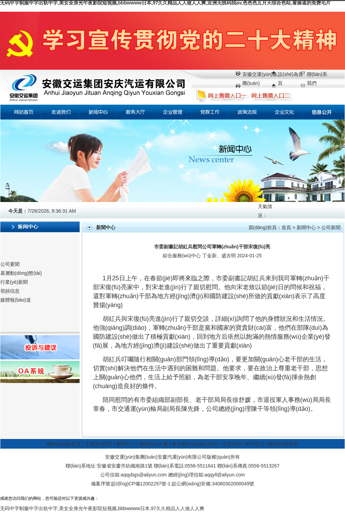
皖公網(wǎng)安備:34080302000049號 (213, 483)
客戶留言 (254, 444)
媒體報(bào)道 (15, 300)
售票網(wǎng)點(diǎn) (195, 444)
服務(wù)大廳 (153, 444)
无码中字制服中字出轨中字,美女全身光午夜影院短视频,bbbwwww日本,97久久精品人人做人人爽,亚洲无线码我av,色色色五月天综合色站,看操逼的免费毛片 (165, 2)
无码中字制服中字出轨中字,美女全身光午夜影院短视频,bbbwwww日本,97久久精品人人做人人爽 (102, 508)
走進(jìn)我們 (98, 444)
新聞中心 (306, 227)
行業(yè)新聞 (14, 282)
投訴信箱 (231, 444)
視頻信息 (10, 291)
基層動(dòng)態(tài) (21, 273)
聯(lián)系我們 (283, 444)
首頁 (286, 227)
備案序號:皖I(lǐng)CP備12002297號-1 (131, 483)
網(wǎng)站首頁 (64, 444)
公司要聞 (10, 264)
